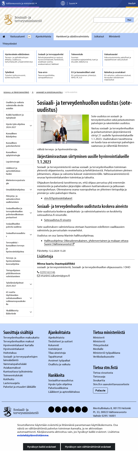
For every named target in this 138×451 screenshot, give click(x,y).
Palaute (100, 390)
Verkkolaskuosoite (104, 356)
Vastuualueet (17, 36)
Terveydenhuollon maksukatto (21, 337)
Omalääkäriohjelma (15, 189)
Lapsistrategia (12, 161)
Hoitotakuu (10, 352)
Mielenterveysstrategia (15, 182)
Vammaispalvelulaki (15, 364)
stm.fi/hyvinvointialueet (58, 198)
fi (32, 92)
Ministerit (99, 337)
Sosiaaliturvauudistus (15, 235)
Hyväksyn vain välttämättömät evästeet (88, 446)
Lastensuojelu (11, 383)
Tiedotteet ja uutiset (60, 341)
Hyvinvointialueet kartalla (18, 345)
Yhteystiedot (10, 43)
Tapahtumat (55, 356)
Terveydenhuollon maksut (19, 341)
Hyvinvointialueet (14, 349)
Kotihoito (8, 379)
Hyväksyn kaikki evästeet (41, 446)
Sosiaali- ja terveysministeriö (16, 92)
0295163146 (47, 272)
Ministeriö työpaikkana (107, 352)
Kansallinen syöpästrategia (13, 154)
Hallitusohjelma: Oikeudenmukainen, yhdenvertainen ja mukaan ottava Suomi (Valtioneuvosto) (86, 242)
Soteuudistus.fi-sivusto (57, 220)
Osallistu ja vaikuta (59, 364)
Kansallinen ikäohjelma (11, 135)
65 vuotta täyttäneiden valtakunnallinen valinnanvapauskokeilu (16, 298)
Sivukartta (99, 380)
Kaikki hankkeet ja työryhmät (15, 116)
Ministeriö (114, 36)
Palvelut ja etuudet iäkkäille (19, 386)
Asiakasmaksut (12, 367)
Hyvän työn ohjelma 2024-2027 (15, 126)
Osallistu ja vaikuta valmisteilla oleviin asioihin (15, 105)
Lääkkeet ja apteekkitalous (64, 391)
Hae (129, 19)
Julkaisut (99, 36)
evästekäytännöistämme (32, 435)
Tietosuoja (99, 376)
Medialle (98, 349)
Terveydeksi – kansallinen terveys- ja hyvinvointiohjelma (15, 247)
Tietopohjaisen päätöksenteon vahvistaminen (13, 273)
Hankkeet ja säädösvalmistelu (72, 36)
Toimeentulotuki (13, 375)
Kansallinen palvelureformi (13, 144)
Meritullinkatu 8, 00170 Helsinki (112, 408)
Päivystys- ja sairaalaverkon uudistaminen (13, 198)
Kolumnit (54, 345)
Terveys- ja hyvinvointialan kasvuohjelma (13, 260)
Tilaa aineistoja (57, 352)
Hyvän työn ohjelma (60, 384)
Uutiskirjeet (55, 349)
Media (131, 3)
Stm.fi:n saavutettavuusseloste (111, 384)
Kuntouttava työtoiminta (17, 371)
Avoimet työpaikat (59, 360)
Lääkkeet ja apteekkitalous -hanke (13, 171)
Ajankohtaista (43, 36)
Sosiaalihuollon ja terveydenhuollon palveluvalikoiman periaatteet (14, 213)
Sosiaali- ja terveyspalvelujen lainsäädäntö (20, 358)
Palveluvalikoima (58, 388)
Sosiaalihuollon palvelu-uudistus (13, 225)
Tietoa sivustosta (103, 372)
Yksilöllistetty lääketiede (12, 312)
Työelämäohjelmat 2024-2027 (15, 284)
